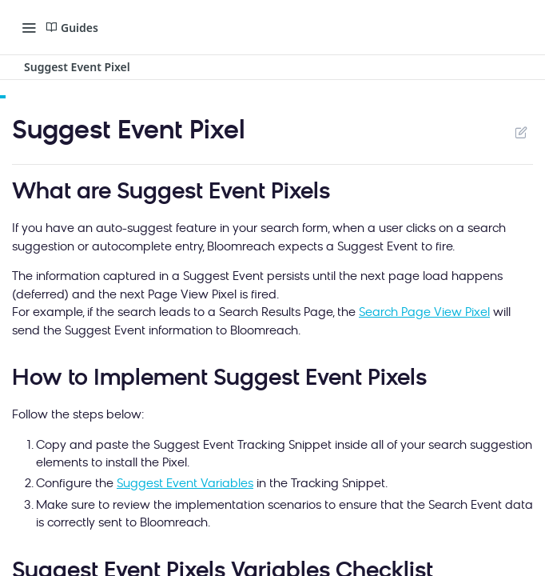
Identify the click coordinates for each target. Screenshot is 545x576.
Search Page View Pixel (424, 313)
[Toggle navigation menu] (29, 27)
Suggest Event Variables (185, 484)
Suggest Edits (520, 132)
